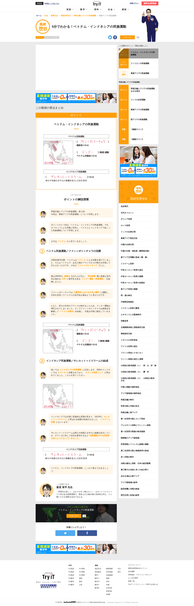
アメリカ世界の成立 (129, 346)
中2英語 (71, 572)
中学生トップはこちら (51, 3)
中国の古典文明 (127, 244)
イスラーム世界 (127, 264)
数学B (97, 588)
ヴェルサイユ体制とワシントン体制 (135, 425)
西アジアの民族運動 (139, 119)
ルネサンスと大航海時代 (131, 315)
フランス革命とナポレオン (132, 353)
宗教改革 (124, 321)
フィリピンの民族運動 (140, 63)
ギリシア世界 (126, 219)
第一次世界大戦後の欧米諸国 (133, 431)
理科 (96, 9)
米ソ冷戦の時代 (127, 457)
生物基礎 (109, 575)
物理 (107, 578)
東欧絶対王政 (126, 334)
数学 (82, 9)
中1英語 (71, 569)
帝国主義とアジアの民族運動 (129, 82)
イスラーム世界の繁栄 (130, 308)
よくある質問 (133, 578)
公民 (80, 585)
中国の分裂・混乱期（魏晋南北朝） (135, 251)
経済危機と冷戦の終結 (130, 489)
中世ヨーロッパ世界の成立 (132, 270)
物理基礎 (109, 569)
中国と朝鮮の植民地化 (130, 387)
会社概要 (131, 571)
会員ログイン (134, 3)
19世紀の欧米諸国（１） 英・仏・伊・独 (138, 365)
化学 (107, 581)
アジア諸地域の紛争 (129, 482)
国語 (124, 9)
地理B (108, 594)
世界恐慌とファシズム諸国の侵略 (135, 444)
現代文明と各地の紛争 (130, 495)
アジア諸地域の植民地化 (131, 393)
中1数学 (71, 578)
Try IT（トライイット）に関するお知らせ (143, 584)
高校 (96, 565)
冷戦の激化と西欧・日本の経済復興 (135, 463)
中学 (70, 565)
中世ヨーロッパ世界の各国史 (133, 283)
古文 (119, 569)
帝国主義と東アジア (129, 412)
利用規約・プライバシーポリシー (140, 575)
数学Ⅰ (97, 575)
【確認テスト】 (137, 129)
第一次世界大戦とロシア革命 (133, 419)
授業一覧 (131, 581)
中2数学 (71, 581)
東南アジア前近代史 (129, 238)
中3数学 (71, 585)
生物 (107, 585)
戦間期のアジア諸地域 (130, 438)
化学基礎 (109, 572)
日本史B (109, 588)
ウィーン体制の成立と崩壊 (132, 359)
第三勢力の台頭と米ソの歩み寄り (135, 470)
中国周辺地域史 (127, 302)
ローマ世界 (125, 225)
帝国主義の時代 (127, 400)
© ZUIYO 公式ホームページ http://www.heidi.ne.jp (80, 602)
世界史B (109, 591)
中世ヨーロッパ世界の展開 (132, 276)
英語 (68, 9)
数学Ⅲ (97, 581)
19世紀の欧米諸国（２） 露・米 (136, 372)
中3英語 (71, 575)
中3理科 (82, 575)
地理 (80, 578)
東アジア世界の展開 (129, 289)
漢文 (119, 572)
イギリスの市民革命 (129, 340)
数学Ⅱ (97, 578)
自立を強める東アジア (130, 476)
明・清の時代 (126, 295)
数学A (97, 585)
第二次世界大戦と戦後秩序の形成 (135, 451)
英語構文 (98, 572)
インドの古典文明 (128, 232)
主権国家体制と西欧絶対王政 (133, 327)
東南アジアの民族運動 (140, 73)
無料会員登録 (150, 3)
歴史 (80, 581)
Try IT (97, 3)
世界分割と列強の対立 (130, 406)
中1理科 (82, 569)
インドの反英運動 (138, 100)
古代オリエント (127, 213)
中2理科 (82, 572)
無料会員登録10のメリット (138, 568)
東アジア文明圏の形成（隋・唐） (135, 257)
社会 (110, 9)
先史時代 (124, 206)
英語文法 (98, 569)
